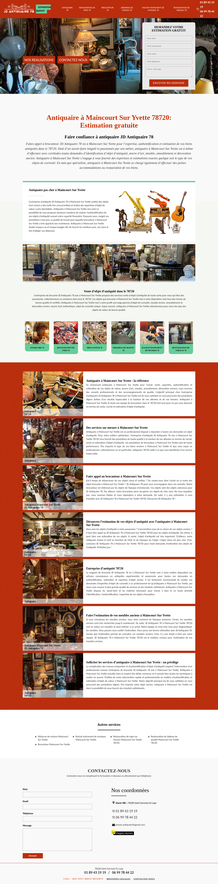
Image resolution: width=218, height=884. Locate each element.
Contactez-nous (144, 879)
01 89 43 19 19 (126, 811)
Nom (25, 789)
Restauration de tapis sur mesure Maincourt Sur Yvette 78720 (127, 739)
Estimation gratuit (43, 9)
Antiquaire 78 (67, 9)
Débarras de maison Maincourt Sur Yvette (53, 738)
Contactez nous (73, 59)
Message (27, 825)
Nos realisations (39, 59)
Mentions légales (118, 879)
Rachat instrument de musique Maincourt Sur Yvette (91, 738)
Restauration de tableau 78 (182, 9)
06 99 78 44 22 (126, 817)
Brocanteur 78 (108, 9)
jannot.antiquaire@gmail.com (128, 824)
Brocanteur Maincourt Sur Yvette (54, 744)
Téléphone (28, 813)
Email (25, 801)
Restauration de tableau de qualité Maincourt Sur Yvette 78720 (165, 739)
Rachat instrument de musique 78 (153, 9)
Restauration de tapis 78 (87, 9)
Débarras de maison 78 (127, 9)
